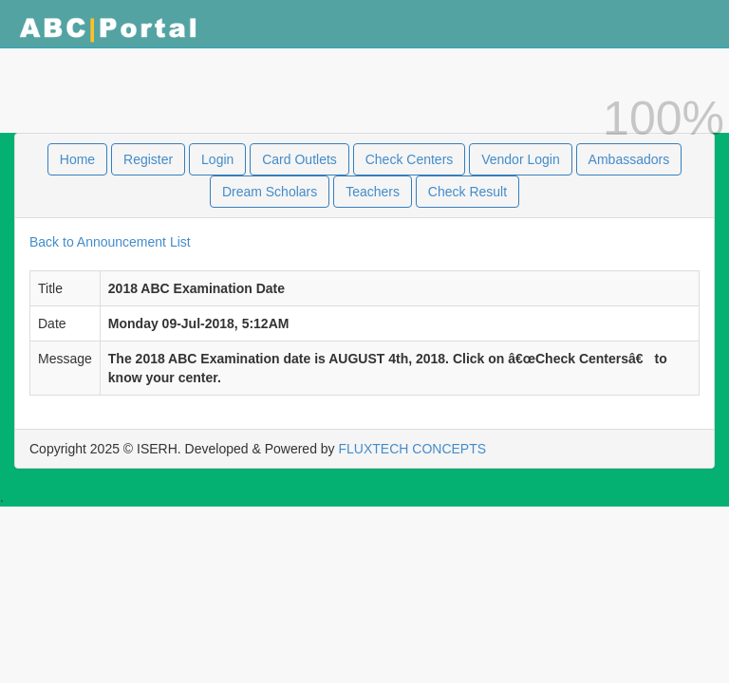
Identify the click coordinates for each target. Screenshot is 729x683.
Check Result (467, 191)
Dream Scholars (269, 191)
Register (148, 159)
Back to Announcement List (110, 241)
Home (77, 159)
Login (217, 159)
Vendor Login (520, 159)
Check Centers (409, 159)
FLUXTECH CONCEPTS (413, 448)
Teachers (373, 191)
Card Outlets (299, 159)
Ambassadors (629, 159)
